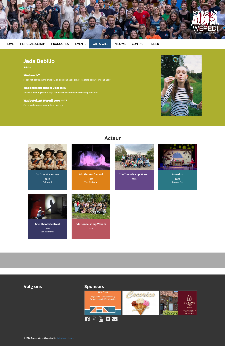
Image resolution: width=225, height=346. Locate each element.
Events (80, 43)
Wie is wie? (100, 43)
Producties (60, 43)
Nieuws (120, 43)
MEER (155, 43)
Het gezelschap (32, 43)
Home (10, 43)
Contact (138, 43)
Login (71, 338)
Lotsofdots (62, 338)
